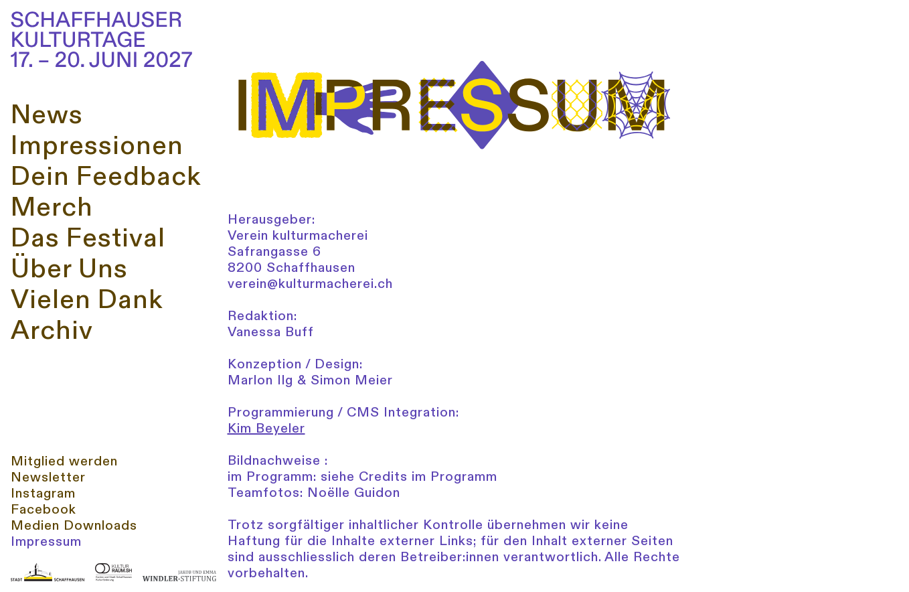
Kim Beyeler (266, 428)
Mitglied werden (64, 461)
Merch (52, 207)
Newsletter (48, 477)
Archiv (52, 330)
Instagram (43, 494)
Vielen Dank (87, 300)
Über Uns (69, 269)
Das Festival (88, 238)
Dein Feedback (106, 176)
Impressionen (97, 146)
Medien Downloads (74, 526)
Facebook (43, 510)
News (47, 115)
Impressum (46, 542)
